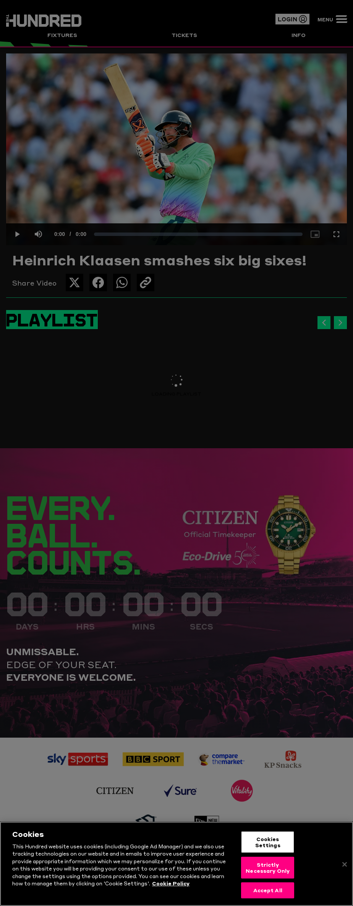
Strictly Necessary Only (268, 869)
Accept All (267, 892)
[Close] (344, 866)
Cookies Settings (267, 844)
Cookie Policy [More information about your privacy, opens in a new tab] (170, 885)
